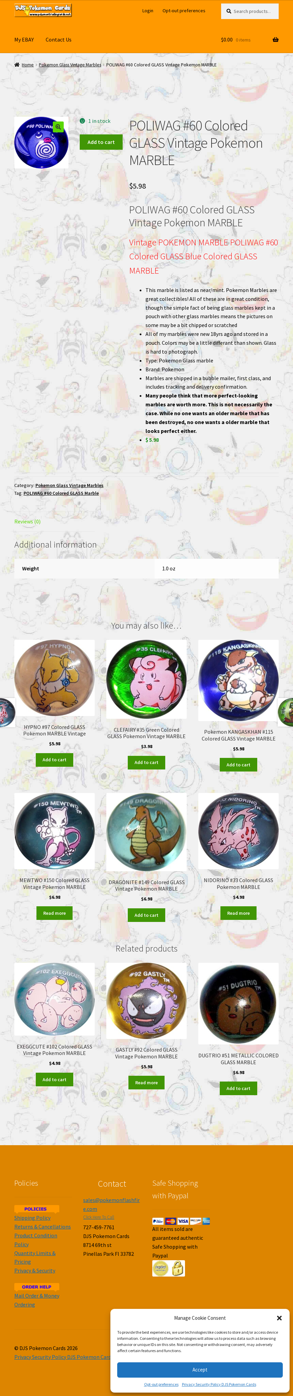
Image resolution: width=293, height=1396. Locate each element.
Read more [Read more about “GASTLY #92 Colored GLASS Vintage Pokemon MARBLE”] (146, 1083)
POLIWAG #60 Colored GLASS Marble (61, 493)
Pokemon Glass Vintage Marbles (70, 65)
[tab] (54, 522)
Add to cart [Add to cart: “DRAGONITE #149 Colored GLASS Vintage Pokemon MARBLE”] (146, 915)
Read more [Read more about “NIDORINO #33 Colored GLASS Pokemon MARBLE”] (238, 913)
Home (28, 65)
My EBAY (24, 39)
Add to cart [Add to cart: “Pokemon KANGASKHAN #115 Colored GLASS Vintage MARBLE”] (238, 765)
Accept (199, 1369)
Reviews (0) (27, 521)
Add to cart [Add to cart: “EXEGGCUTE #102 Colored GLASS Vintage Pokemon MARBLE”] (54, 1079)
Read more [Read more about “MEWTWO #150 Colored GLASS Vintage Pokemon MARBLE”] (54, 913)
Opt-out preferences (161, 1384)
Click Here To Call (98, 1217)
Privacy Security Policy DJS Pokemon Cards (219, 1384)
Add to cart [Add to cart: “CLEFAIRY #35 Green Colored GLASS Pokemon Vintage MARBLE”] (146, 762)
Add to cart (101, 142)
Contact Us (59, 39)
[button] (279, 1318)
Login (147, 10)
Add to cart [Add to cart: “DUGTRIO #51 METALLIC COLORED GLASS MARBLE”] (238, 1088)
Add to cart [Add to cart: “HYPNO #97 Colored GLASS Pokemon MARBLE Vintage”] (54, 760)
